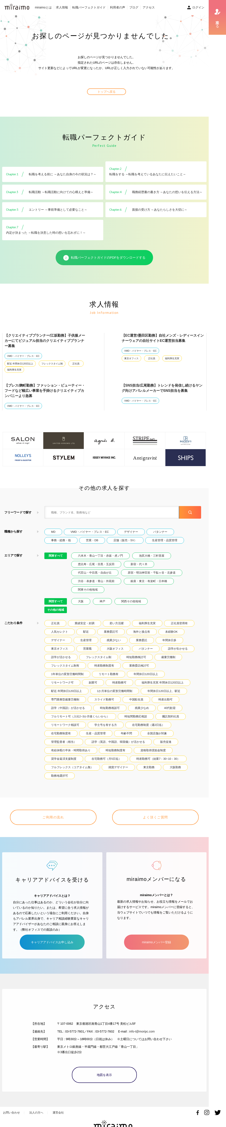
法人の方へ (36, 1112)
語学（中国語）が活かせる (68, 708)
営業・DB (92, 540)
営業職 (87, 648)
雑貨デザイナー (118, 767)
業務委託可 (111, 631)
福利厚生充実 (14, 369)
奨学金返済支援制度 (63, 758)
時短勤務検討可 (136, 657)
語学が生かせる (178, 648)
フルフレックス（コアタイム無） (72, 767)
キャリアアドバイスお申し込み (52, 942)
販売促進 (165, 741)
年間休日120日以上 (146, 674)
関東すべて (56, 555)
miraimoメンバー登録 (156, 942)
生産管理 (86, 640)
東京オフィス (131, 358)
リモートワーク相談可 (65, 725)
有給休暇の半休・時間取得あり (70, 750)
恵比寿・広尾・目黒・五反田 (96, 564)
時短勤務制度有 (115, 750)
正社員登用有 (179, 623)
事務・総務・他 (61, 540)
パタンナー (160, 531)
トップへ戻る (106, 91)
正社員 (75, 363)
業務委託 (141, 640)
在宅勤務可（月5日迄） (106, 758)
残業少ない (114, 640)
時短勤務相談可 (110, 708)
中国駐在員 (136, 699)
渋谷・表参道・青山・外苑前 (96, 581)
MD (53, 531)
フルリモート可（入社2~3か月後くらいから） (80, 716)
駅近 (86, 631)
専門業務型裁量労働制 (65, 699)
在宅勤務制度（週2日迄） (148, 725)
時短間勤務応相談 (135, 716)
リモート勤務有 (108, 674)
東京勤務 (149, 767)
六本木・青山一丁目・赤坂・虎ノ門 (100, 555)
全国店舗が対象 (157, 733)
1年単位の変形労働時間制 (67, 674)
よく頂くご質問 (155, 817)
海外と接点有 (141, 631)
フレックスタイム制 (52, 363)
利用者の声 (117, 7)
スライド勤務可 (104, 699)
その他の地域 (55, 609)
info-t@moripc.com (142, 1031)
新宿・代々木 (139, 564)
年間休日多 (169, 640)
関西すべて (56, 601)
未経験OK (171, 631)
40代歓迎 (170, 708)
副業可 (93, 682)
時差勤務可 (119, 682)
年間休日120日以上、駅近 (163, 691)
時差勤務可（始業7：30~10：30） (158, 758)
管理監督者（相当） (63, 741)
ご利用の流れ (53, 817)
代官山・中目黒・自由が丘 (95, 572)
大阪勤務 (175, 767)
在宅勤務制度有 (61, 733)
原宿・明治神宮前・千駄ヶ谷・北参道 (152, 572)
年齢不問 (126, 733)
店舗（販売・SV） (125, 540)
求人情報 (62, 7)
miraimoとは (43, 7)
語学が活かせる (61, 657)
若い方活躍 (117, 623)
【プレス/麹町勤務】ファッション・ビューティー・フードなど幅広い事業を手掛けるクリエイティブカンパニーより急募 (45, 391)
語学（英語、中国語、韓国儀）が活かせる (118, 741)
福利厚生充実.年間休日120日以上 (163, 682)
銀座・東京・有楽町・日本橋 (149, 581)
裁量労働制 (168, 657)
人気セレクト (59, 631)
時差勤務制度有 (104, 665)
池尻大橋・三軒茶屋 (151, 555)
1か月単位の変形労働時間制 (114, 691)
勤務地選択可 (59, 775)
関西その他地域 (131, 601)
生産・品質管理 (96, 733)
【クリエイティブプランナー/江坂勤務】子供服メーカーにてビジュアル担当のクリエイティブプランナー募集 (45, 341)
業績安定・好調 (84, 623)
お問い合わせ (11, 1112)
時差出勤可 (165, 699)
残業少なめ (142, 708)
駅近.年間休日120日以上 (20, 363)
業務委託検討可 (139, 665)
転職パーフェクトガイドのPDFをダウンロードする (104, 258)
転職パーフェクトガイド (89, 7)
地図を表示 (104, 1075)
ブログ (133, 7)
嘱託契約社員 (170, 716)
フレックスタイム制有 (65, 665)
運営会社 (58, 1112)
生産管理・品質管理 (164, 540)
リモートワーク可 (62, 682)
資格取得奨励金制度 (153, 750)
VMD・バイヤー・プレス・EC (23, 356)
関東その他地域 (88, 589)
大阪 (81, 601)
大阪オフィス (115, 648)
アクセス (149, 7)
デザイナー (131, 531)
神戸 (102, 601)
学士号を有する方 (105, 725)
